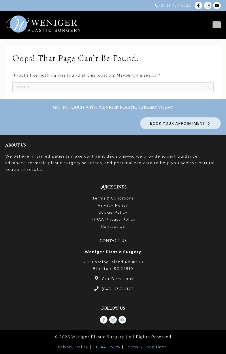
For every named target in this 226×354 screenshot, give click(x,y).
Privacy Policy (113, 205)
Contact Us (113, 226)
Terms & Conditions (113, 198)
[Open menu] (217, 24)
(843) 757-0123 (118, 289)
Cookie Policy (113, 212)
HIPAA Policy (107, 347)
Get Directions (117, 279)
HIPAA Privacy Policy (113, 219)
